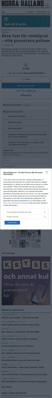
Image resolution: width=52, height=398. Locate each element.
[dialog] (26, 199)
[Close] (48, 173)
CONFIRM (12, 223)
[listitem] (26, 212)
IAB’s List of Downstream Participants (16, 203)
